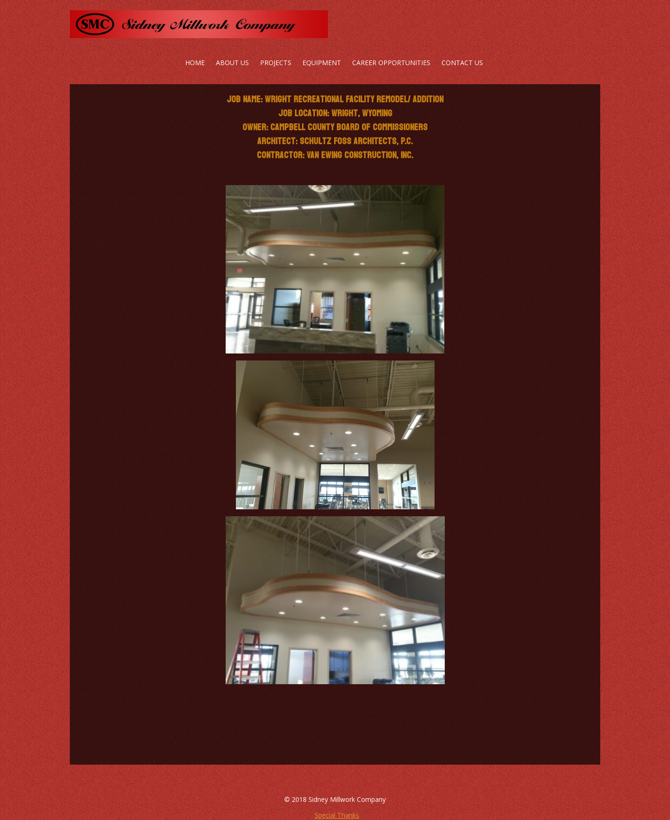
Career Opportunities (391, 62)
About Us (232, 62)
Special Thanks (337, 815)
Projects (275, 62)
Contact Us (462, 62)
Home (195, 62)
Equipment (321, 62)
